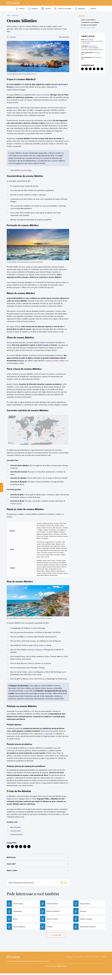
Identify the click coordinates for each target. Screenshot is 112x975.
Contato (102, 958)
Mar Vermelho (15, 827)
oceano (38, 94)
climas (9, 345)
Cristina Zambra (93, 46)
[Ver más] (104, 27)
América (55, 84)
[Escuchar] (11, 37)
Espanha (39, 649)
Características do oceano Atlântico (90, 22)
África (11, 87)
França (32, 649)
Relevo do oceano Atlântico (88, 27)
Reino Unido (38, 645)
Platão (9, 799)
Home (8, 15)
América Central (52, 360)
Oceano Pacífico (16, 834)
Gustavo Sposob (89, 39)
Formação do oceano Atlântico (89, 25)
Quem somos (80, 958)
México (63, 360)
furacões (20, 360)
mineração (48, 733)
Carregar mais (56, 936)
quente (46, 345)
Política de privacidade (92, 958)
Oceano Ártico (15, 831)
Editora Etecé (62, 968)
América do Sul (16, 503)
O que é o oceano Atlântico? (88, 20)
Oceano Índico (26, 170)
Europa (63, 84)
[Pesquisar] (104, 3)
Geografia (15, 15)
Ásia (14, 110)
